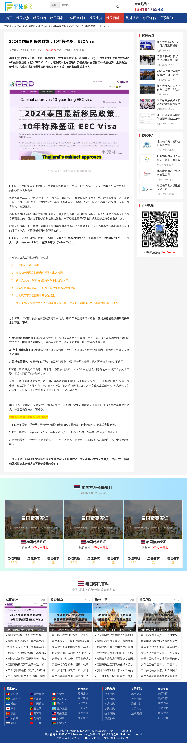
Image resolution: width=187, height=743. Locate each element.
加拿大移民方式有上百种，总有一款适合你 (168, 89)
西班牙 (35, 699)
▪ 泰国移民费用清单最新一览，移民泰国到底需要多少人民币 (40, 664)
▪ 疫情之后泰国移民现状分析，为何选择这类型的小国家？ (39, 658)
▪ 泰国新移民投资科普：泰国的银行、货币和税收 (123, 641)
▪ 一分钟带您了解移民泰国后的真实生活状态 (120, 676)
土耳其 (35, 723)
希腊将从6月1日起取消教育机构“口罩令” (168, 60)
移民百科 (112, 18)
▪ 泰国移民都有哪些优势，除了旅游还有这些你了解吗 (81, 635)
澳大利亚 (36, 694)
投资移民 (109, 694)
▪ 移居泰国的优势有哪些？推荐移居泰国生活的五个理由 (127, 635)
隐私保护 (163, 708)
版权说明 (163, 713)
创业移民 (109, 699)
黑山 (11, 713)
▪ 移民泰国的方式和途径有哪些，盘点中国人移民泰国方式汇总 (86, 653)
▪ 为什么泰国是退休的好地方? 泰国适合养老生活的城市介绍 (129, 653)
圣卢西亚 (59, 708)
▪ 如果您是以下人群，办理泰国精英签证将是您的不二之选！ (40, 647)
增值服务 (109, 718)
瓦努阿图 (59, 723)
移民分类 (109, 688)
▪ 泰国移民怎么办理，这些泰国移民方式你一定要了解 (36, 641)
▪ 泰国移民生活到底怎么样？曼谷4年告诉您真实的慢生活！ (129, 664)
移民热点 (22, 18)
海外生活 (136, 703)
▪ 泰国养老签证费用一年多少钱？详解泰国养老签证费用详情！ (86, 676)
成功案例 (136, 713)
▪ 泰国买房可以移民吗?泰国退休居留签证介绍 (77, 641)
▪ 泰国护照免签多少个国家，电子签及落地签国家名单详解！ (85, 664)
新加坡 (58, 718)
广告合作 (163, 718)
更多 (43, 599)
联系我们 (166, 18)
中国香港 (36, 703)
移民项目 (39, 18)
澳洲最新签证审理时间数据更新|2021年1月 (168, 118)
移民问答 (136, 708)
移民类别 (76, 18)
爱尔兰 (58, 703)
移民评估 (149, 18)
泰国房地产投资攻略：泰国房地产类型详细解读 (70, 630)
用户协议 (163, 703)
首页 (9, 18)
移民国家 (56, 18)
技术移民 (109, 713)
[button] (179, 534)
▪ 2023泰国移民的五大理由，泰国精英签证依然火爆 (35, 676)
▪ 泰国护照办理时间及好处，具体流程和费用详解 (79, 647)
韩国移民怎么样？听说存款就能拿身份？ (168, 102)
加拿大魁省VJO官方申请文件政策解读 (168, 43)
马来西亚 (59, 713)
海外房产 (132, 18)
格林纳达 (59, 699)
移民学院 (136, 688)
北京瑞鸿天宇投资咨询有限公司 (168, 143)
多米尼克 (13, 699)
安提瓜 (12, 694)
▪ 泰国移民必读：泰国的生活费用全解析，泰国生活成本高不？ (131, 647)
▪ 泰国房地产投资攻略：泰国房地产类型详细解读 (79, 670)
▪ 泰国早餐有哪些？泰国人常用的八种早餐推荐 (122, 670)
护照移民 (109, 708)
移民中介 (96, 18)
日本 (11, 708)
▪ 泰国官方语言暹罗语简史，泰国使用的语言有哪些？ (125, 658)
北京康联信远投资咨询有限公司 (168, 172)
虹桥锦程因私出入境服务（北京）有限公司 (168, 159)
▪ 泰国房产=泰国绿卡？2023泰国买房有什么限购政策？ (38, 635)
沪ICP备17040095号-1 (117, 738)
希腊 (11, 703)
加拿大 (58, 694)
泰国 (31, 26)
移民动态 (43, 26)
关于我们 (163, 693)
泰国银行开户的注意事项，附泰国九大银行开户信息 (115, 630)
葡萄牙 (35, 718)
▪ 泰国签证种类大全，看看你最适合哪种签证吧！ (79, 658)
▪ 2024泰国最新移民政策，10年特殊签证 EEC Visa (35, 670)
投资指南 (136, 699)
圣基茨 (35, 708)
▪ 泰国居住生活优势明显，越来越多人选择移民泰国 (35, 653)
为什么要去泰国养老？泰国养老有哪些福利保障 (159, 630)
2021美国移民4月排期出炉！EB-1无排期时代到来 (168, 74)
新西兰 (12, 718)
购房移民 (109, 703)
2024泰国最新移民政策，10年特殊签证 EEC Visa (26, 630)
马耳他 (35, 713)
